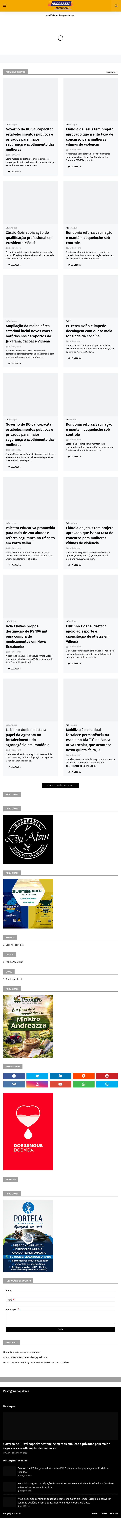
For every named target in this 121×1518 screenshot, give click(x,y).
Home (94, 1513)
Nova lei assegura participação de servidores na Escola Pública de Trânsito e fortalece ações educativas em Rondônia (66, 1485)
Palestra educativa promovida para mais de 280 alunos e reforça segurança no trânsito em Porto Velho (30, 535)
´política (12, 621)
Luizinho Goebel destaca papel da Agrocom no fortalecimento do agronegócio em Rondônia (27, 737)
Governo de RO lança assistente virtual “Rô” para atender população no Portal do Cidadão (63, 1470)
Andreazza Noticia (30, 1513)
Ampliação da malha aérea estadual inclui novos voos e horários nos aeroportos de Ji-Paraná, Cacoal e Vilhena (29, 333)
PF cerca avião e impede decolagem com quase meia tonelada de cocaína (89, 331)
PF (69, 321)
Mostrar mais (111, 72)
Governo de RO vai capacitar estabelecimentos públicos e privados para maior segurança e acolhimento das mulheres (30, 139)
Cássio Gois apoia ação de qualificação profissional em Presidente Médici (29, 237)
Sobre (104, 1513)
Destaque (12, 124)
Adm (8, 1453)
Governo (72, 419)
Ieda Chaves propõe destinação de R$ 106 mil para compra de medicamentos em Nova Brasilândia (26, 636)
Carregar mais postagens (60, 785)
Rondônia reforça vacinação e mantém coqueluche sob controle (89, 237)
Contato (114, 1513)
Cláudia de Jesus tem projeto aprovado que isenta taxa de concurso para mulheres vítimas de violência (90, 137)
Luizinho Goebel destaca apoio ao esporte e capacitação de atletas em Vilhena (87, 634)
